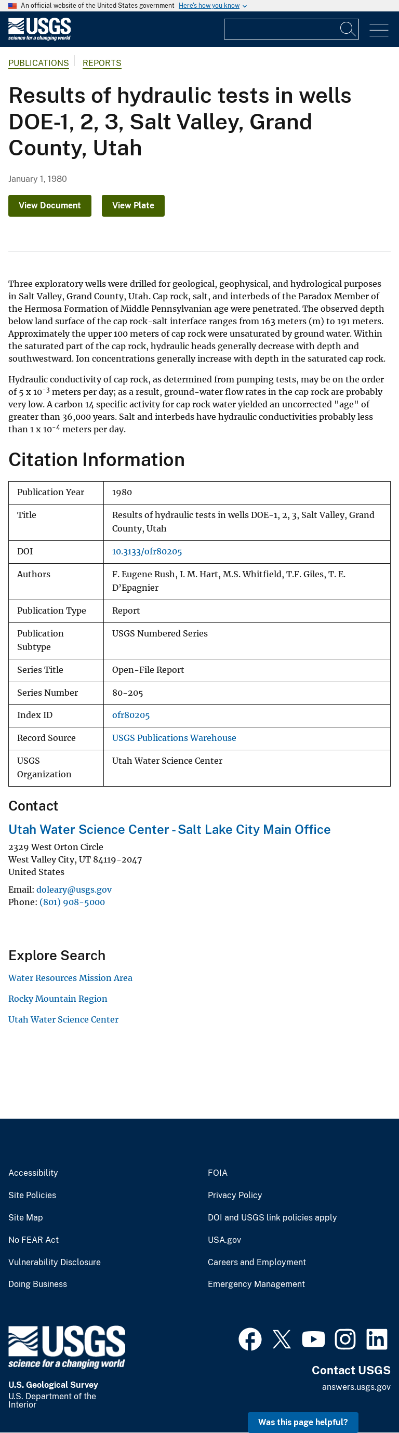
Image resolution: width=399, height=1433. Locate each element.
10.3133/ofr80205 (147, 551)
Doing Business (37, 1284)
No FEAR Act (33, 1240)
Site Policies (32, 1195)
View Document (50, 205)
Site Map (25, 1218)
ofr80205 (131, 715)
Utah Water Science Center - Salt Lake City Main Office (169, 829)
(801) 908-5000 (72, 902)
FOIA (218, 1173)
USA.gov (224, 1240)
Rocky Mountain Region (58, 998)
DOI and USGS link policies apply (272, 1218)
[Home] (39, 38)
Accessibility (33, 1173)
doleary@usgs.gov (74, 889)
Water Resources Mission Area (70, 978)
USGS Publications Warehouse (174, 738)
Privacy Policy (235, 1195)
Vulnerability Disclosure (54, 1262)
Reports (102, 63)
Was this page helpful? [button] (303, 1422)
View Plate (133, 205)
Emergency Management (256, 1284)
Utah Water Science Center (63, 1019)
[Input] (291, 29)
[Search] (348, 29)
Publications (38, 63)
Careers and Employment (257, 1262)
